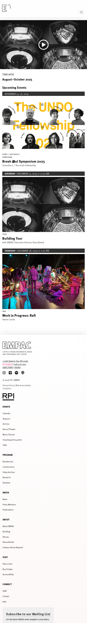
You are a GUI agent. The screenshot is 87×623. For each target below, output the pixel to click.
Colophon (7, 388)
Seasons (6, 418)
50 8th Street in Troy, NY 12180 (15, 361)
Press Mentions (9, 504)
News (5, 499)
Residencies (8, 461)
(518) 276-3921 (19, 364)
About (6, 519)
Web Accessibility (23, 385)
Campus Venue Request (13, 547)
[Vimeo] (10, 373)
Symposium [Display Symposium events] (7, 157)
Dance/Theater (9, 429)
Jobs (4, 601)
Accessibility (8, 574)
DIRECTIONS (8, 367)
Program (8, 454)
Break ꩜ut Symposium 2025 (23, 161)
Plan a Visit (7, 563)
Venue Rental (8, 542)
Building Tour (12, 238)
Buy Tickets (7, 569)
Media (6, 492)
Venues (6, 536)
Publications (8, 509)
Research (7, 477)
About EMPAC (8, 526)
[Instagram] (4, 373)
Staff (4, 591)
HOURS (17, 367)
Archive (6, 423)
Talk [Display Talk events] (4, 311)
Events (6, 406)
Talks (5, 445)
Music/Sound (8, 434)
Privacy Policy (8, 385)
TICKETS (8, 364)
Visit (5, 557)
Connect (7, 584)
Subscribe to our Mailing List (28, 613)
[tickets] (4, 364)
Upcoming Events (14, 87)
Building (6, 531)
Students (6, 482)
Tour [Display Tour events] (4, 234)
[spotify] (16, 373)
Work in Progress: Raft (19, 315)
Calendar (6, 413)
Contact (6, 596)
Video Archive (9, 472)
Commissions (8, 466)
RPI (11, 380)
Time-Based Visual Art (12, 439)
